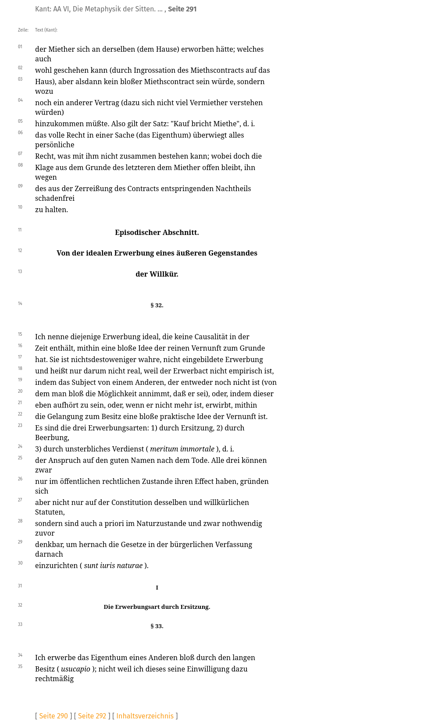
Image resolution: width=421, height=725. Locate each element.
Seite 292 (92, 716)
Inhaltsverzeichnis (145, 716)
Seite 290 (53, 716)
